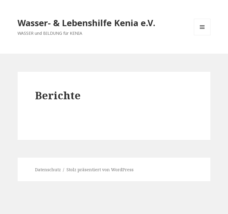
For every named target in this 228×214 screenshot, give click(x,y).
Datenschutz (48, 169)
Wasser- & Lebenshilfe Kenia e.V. (86, 23)
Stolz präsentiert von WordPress (100, 169)
